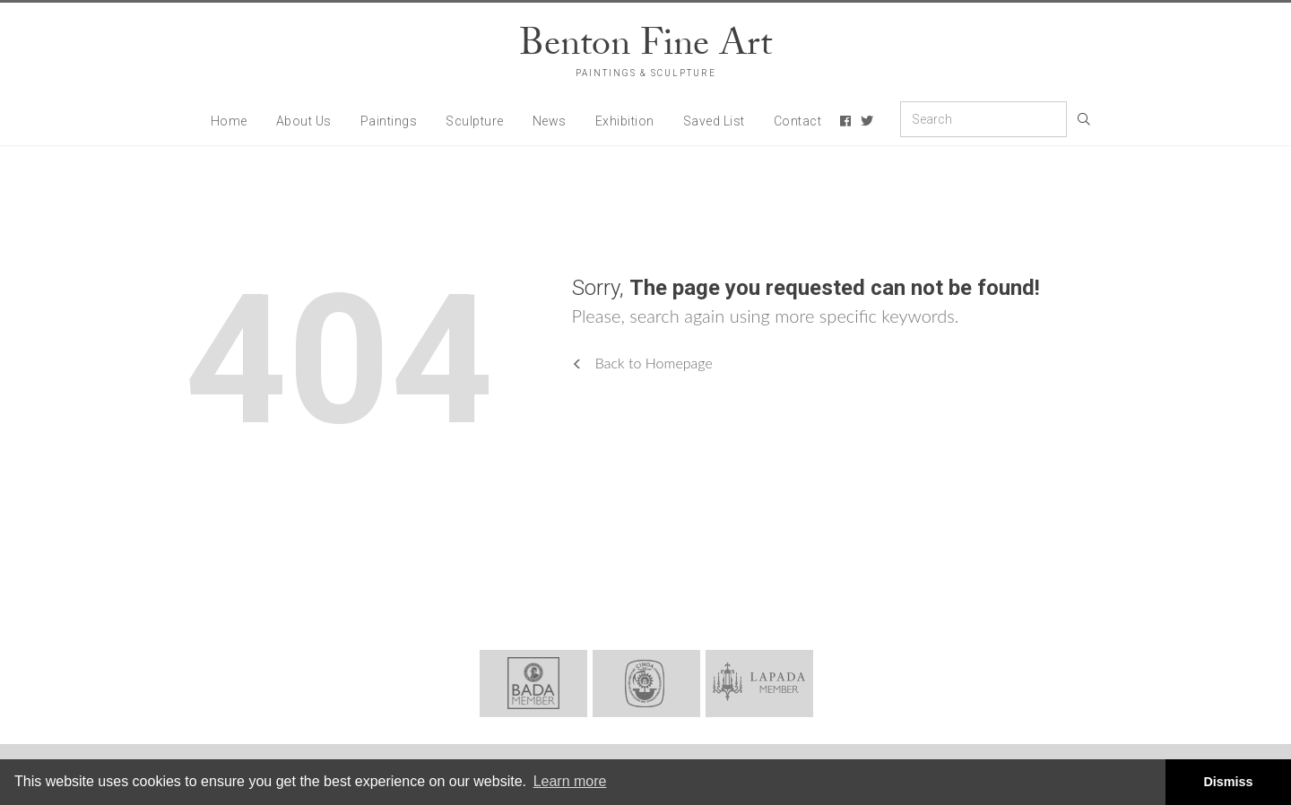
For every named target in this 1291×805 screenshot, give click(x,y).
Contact (798, 121)
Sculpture (475, 121)
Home (229, 121)
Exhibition (624, 121)
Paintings (389, 121)
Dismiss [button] (1227, 782)
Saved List (714, 121)
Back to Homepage (642, 362)
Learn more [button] (570, 781)
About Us (304, 121)
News (550, 121)
